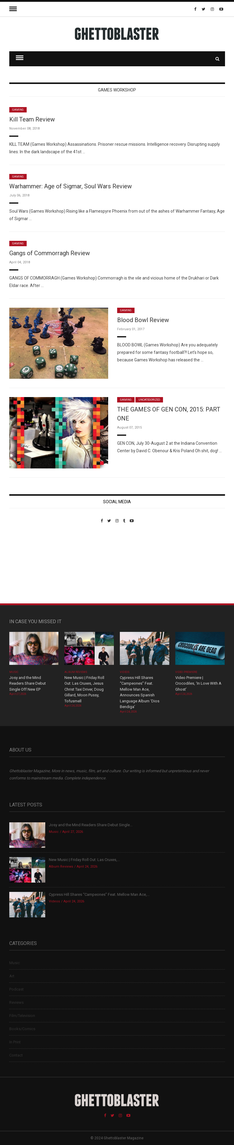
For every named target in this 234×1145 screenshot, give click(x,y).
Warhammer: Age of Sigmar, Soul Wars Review (70, 186)
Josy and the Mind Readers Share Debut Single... (90, 825)
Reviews (16, 1002)
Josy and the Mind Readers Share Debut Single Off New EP (27, 683)
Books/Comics (22, 1029)
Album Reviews (75, 672)
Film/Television (22, 1015)
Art (11, 976)
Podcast (16, 989)
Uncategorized (149, 399)
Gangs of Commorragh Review (49, 253)
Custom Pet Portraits (26, 564)
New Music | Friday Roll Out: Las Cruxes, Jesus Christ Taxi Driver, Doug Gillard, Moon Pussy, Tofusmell (84, 689)
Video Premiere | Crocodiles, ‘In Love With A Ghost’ (198, 683)
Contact (16, 1055)
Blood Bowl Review (143, 320)
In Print (15, 1042)
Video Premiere (186, 672)
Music (13, 672)
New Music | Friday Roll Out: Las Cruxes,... (84, 859)
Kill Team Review (32, 119)
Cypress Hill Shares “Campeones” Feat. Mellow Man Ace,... (99, 894)
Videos (124, 672)
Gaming (18, 109)
